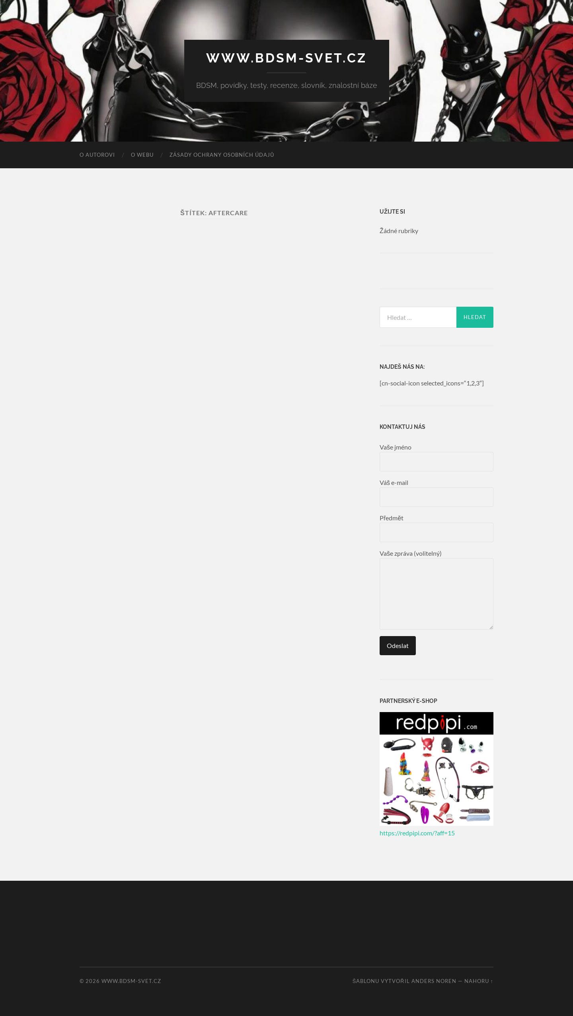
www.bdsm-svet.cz (286, 58)
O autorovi (97, 155)
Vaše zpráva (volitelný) (436, 589)
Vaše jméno (436, 457)
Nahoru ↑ (478, 981)
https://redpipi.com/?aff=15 (417, 833)
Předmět (436, 528)
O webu (142, 155)
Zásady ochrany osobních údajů (222, 155)
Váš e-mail (436, 493)
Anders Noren (433, 981)
